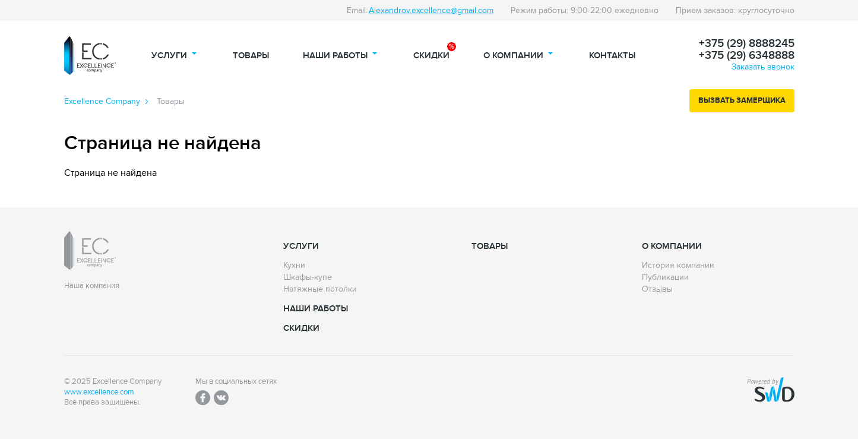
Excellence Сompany (102, 101)
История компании (678, 265)
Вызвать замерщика (742, 100)
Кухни (294, 265)
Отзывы (657, 289)
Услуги (169, 55)
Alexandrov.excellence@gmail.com (431, 10)
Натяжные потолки (320, 289)
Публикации (665, 277)
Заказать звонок (763, 67)
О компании (513, 55)
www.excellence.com (99, 392)
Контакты (612, 55)
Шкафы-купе (307, 277)
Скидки (431, 55)
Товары (251, 55)
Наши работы (335, 55)
